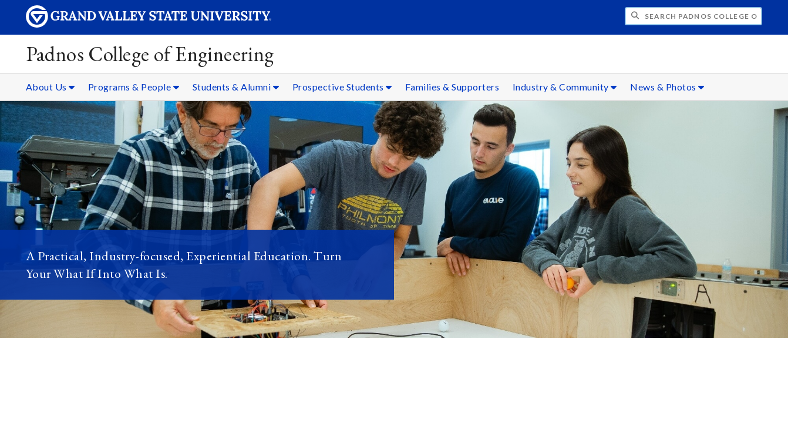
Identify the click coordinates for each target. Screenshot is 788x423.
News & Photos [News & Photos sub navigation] (667, 86)
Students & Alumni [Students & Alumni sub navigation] (236, 86)
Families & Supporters (452, 86)
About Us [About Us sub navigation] (50, 86)
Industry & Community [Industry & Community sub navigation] (565, 86)
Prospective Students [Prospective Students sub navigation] (342, 86)
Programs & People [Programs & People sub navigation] (134, 86)
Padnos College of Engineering (150, 54)
